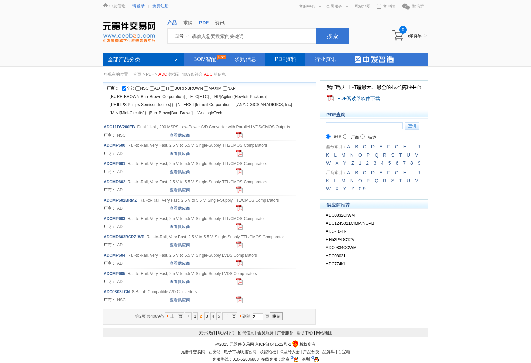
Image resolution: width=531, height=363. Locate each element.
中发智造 (117, 6)
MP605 (114, 273)
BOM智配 (204, 59)
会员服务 (337, 6)
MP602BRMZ (120, 200)
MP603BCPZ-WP (124, 237)
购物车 (417, 35)
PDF (150, 74)
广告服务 (285, 332)
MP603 (114, 218)
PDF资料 (285, 59)
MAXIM (212, 88)
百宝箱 (344, 351)
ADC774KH (336, 264)
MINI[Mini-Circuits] (125, 112)
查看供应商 (180, 135)
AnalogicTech (208, 112)
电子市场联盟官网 (240, 351)
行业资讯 (325, 59)
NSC (141, 88)
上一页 (176, 316)
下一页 (230, 316)
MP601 (114, 163)
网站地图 (362, 6)
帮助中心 (305, 332)
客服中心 (310, 6)
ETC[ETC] (197, 96)
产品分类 (311, 351)
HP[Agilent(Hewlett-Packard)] (238, 96)
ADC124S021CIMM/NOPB (350, 223)
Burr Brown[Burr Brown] (169, 112)
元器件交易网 (193, 351)
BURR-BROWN (186, 88)
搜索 (332, 36)
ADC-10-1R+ (337, 231)
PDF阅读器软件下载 (358, 98)
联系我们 (226, 332)
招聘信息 (246, 332)
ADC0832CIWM (340, 215)
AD (155, 88)
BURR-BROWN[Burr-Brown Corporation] (146, 96)
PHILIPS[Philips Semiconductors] (139, 104)
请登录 (138, 6)
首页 (137, 74)
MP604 (114, 255)
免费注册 (160, 6)
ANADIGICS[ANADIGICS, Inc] (262, 104)
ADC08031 (336, 256)
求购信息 (245, 59)
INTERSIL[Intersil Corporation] (202, 104)
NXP (229, 88)
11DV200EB (119, 127)
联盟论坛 (268, 351)
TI (165, 88)
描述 (368, 137)
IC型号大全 (289, 351)
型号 (334, 137)
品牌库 (328, 351)
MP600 (114, 145)
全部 (128, 88)
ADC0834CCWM (341, 247)
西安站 (215, 351)
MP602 (114, 182)
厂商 (351, 137)
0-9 (362, 188)
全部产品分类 (124, 59)
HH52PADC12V (340, 239)
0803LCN (117, 291)
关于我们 (207, 332)
